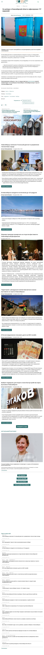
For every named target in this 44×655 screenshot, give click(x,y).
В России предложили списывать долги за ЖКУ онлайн (18, 335)
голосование (12, 96)
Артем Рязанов (17, 15)
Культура (4, 552)
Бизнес (3, 598)
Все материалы (4, 470)
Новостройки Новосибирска (22, 485)
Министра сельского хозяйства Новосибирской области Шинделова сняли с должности (20, 637)
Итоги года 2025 (22, 478)
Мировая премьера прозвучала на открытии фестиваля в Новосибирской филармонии (19, 554)
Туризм (3, 623)
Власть (18, 6)
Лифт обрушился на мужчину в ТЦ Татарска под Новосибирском (17, 605)
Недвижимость (12, 559)
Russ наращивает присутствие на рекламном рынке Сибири (16, 542)
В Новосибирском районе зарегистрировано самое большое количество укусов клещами (11, 111)
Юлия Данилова (8, 148)
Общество (25, 6)
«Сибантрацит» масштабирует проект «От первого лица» (16, 588)
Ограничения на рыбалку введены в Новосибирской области (16, 643)
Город (7, 559)
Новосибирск (8, 93)
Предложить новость (27, 100)
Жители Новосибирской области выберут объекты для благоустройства (19, 594)
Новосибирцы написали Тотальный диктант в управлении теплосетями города (21, 536)
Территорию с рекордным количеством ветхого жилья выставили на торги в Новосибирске (20, 561)
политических (31, 81)
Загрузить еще (22, 426)
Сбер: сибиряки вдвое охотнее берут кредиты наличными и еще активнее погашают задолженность (22, 612)
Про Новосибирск (22, 481)
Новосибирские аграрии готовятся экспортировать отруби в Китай (18, 600)
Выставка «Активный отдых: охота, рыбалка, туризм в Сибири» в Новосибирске (21, 624)
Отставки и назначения (10, 635)
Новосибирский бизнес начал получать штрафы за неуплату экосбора (19, 618)
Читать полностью (6, 186)
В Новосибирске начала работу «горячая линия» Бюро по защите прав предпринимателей (19, 581)
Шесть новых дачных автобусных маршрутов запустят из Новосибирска (19, 630)
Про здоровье (22, 475)
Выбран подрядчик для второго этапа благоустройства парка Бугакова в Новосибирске (19, 574)
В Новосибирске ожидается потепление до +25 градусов (19, 192)
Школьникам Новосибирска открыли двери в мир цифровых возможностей (31, 111)
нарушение (6, 96)
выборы (17, 96)
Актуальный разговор (8, 431)
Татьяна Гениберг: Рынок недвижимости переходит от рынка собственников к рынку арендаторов (20, 464)
